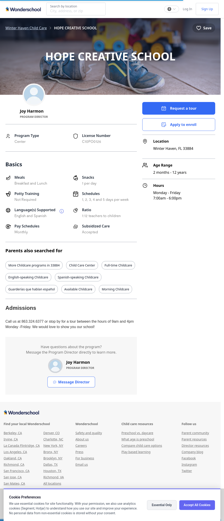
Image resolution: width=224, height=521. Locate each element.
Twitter (187, 471)
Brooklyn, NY (52, 458)
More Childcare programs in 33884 (34, 265)
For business (84, 458)
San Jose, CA (13, 477)
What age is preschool (137, 439)
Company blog (192, 452)
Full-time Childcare (118, 265)
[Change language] (171, 9)
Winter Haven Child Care (26, 27)
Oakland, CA (13, 458)
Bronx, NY (50, 452)
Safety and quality (88, 433)
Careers (81, 445)
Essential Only (162, 505)
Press (79, 452)
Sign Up (207, 9)
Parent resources (194, 439)
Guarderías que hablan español (31, 289)
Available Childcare (78, 289)
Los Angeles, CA (15, 452)
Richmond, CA (14, 464)
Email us (81, 464)
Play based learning (136, 452)
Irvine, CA (11, 439)
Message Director (71, 382)
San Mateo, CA (14, 483)
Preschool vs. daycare (137, 433)
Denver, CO (51, 433)
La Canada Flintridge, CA (22, 445)
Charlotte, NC (53, 439)
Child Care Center (82, 265)
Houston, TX (52, 471)
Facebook (189, 458)
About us (82, 439)
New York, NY (53, 445)
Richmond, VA (53, 477)
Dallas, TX (50, 464)
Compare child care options (141, 445)
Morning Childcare (115, 289)
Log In (187, 9)
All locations (52, 483)
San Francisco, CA (17, 471)
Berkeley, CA (13, 433)
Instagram (189, 464)
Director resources (195, 445)
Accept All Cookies (197, 505)
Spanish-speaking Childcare (78, 277)
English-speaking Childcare (28, 277)
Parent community (195, 433)
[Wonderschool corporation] (110, 412)
